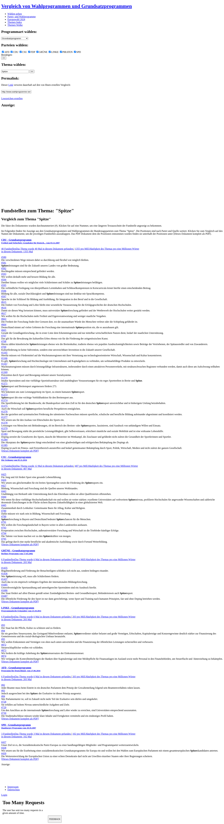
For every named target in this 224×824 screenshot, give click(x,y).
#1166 (4, 358)
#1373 (4, 394)
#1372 (4, 389)
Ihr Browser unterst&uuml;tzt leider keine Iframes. (24, 808)
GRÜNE (41, 52)
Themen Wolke (15, 25)
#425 (3, 474)
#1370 (4, 378)
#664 (3, 324)
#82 (3, 685)
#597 (3, 296)
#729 (3, 707)
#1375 (4, 406)
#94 (3, 630)
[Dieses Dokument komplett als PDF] (20, 450)
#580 (3, 257)
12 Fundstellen (37, 466)
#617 (3, 313)
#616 (3, 307)
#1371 (4, 383)
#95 (3, 639)
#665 (3, 330)
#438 (3, 748)
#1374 (4, 400)
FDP (31, 52)
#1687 (4, 596)
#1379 (4, 428)
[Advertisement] (13, 157)
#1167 (4, 363)
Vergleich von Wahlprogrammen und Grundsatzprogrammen (66, 6)
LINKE (54, 52)
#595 (3, 285)
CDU (14, 52)
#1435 (4, 568)
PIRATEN (66, 52)
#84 (3, 696)
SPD (77, 52)
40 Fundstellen (37, 248)
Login (4, 795)
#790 (3, 516)
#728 (3, 702)
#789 (3, 511)
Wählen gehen (14, 13)
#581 (3, 262)
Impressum (13, 786)
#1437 (4, 579)
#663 (3, 319)
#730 (3, 713)
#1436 (4, 573)
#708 (3, 341)
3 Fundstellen (36, 733)
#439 (3, 753)
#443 (3, 491)
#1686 (4, 590)
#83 (3, 690)
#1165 (4, 352)
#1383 (4, 434)
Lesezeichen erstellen (12, 98)
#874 (3, 656)
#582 (3, 268)
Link (10, 85)
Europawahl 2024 (16, 19)
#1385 (4, 445)
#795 (3, 539)
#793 (3, 527)
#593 (3, 274)
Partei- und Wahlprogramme (21, 16)
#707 (3, 335)
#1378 (4, 422)
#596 (3, 291)
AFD (5, 52)
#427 (3, 485)
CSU (23, 52)
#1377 (4, 417)
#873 (3, 650)
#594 (3, 279)
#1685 (4, 584)
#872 (3, 644)
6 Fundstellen (36, 559)
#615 (3, 302)
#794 (3, 533)
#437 (3, 742)
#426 (3, 480)
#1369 (4, 372)
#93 (3, 625)
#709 (3, 347)
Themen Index (14, 22)
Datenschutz (13, 789)
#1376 (4, 411)
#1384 (4, 439)
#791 (3, 522)
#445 (3, 505)
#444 (3, 496)
